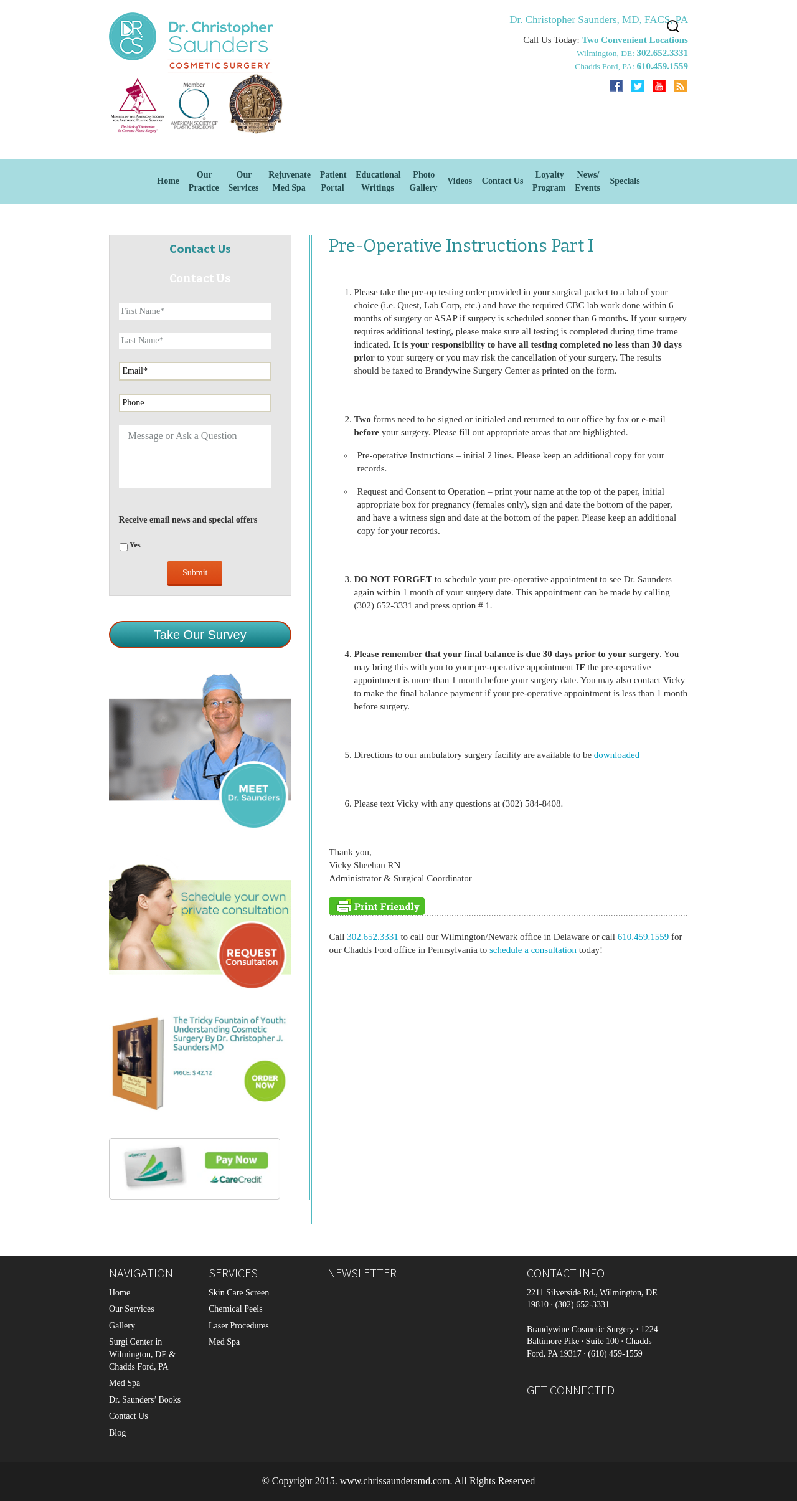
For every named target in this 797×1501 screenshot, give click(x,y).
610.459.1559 (643, 937)
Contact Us (503, 181)
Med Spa (124, 1383)
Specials (624, 181)
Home (168, 181)
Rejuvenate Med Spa (289, 181)
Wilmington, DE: (607, 53)
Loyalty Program (548, 181)
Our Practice (204, 181)
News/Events (587, 181)
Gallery (122, 1325)
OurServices (244, 181)
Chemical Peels (236, 1309)
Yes (135, 545)
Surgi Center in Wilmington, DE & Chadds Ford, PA (142, 1354)
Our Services (131, 1309)
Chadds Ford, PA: (605, 66)
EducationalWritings (378, 181)
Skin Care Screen (239, 1292)
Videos (459, 181)
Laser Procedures (239, 1325)
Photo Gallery (423, 181)
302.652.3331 (371, 937)
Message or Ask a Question (195, 456)
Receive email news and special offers (188, 519)
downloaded (616, 755)
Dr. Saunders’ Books (145, 1399)
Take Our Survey (200, 635)
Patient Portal (333, 181)
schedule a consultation (533, 950)
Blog (117, 1432)
